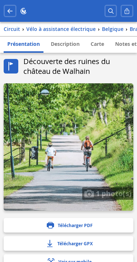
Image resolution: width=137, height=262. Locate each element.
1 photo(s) (108, 193)
